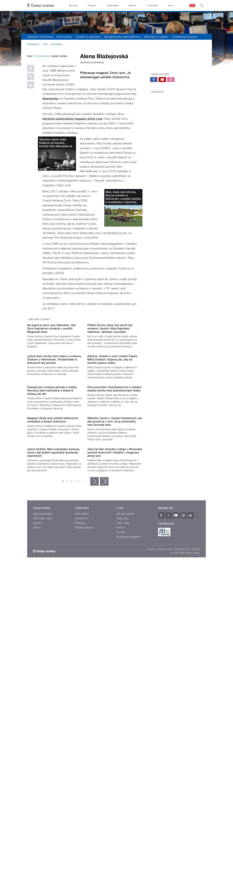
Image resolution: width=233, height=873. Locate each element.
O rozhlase (152, 5)
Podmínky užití (181, 736)
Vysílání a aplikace (88, 36)
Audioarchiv (81, 705)
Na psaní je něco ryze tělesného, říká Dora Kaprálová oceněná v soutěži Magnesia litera (51, 392)
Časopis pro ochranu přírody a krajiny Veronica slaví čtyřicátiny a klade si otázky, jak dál (52, 516)
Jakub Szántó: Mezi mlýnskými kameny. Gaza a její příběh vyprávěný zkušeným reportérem (53, 640)
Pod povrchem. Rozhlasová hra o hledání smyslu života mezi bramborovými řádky (114, 514)
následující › (94, 669)
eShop (37, 715)
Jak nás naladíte (125, 701)
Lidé (45, 44)
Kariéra (120, 715)
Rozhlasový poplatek (128, 724)
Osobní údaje (164, 736)
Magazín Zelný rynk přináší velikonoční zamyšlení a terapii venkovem (52, 576)
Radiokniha (121, 77)
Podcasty (80, 710)
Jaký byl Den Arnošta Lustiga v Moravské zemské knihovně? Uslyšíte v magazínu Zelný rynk (114, 640)
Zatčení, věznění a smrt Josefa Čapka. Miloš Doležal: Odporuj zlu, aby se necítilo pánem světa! (112, 454)
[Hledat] (202, 5)
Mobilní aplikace (84, 715)
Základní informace (40, 36)
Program (92, 5)
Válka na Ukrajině (42, 701)
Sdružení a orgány (156, 36)
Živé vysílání (82, 701)
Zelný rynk (117, 73)
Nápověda (122, 705)
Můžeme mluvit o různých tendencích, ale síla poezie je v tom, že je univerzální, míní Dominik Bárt (114, 578)
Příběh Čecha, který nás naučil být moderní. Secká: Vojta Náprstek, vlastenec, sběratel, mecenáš (110, 392)
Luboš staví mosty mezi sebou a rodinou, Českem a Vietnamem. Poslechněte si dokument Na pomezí (54, 454)
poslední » (104, 669)
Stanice (132, 5)
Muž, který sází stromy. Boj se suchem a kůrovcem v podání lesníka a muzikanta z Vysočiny (123, 229)
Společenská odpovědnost (122, 36)
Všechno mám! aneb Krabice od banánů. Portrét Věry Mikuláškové (55, 175)
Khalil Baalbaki (42, 102)
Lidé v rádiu (123, 710)
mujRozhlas (112, 5)
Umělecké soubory (185, 36)
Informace (33, 44)
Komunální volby (42, 705)
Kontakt (120, 719)
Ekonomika (64, 36)
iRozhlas (73, 5)
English (196, 736)
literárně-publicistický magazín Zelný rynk (72, 151)
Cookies (151, 736)
